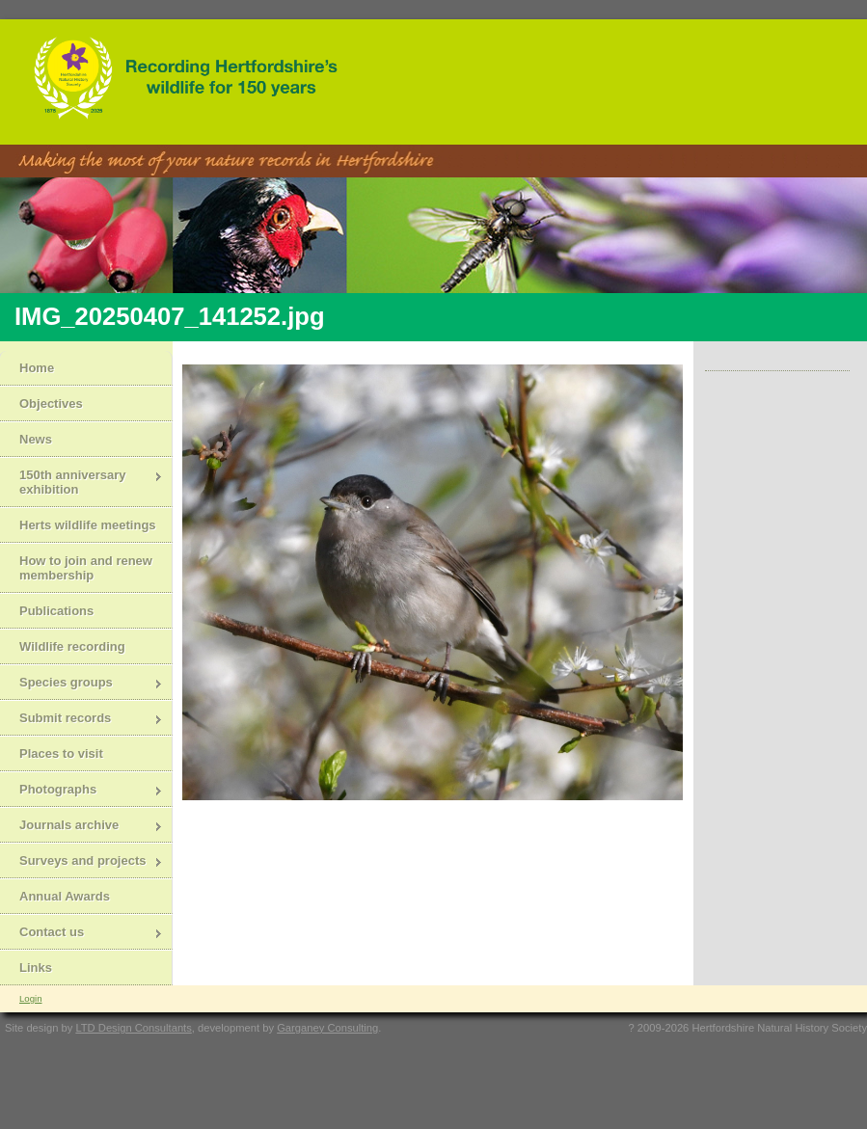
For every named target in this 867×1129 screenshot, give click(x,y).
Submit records (81, 720)
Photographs (81, 791)
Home (36, 368)
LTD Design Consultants (133, 1028)
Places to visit (61, 753)
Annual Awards (64, 896)
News (35, 439)
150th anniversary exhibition (81, 482)
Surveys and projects (81, 862)
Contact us (81, 934)
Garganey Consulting (327, 1028)
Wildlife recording (72, 646)
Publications (56, 611)
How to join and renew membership (85, 567)
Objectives (51, 403)
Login (30, 998)
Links (35, 967)
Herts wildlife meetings (87, 525)
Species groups (81, 684)
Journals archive (81, 827)
